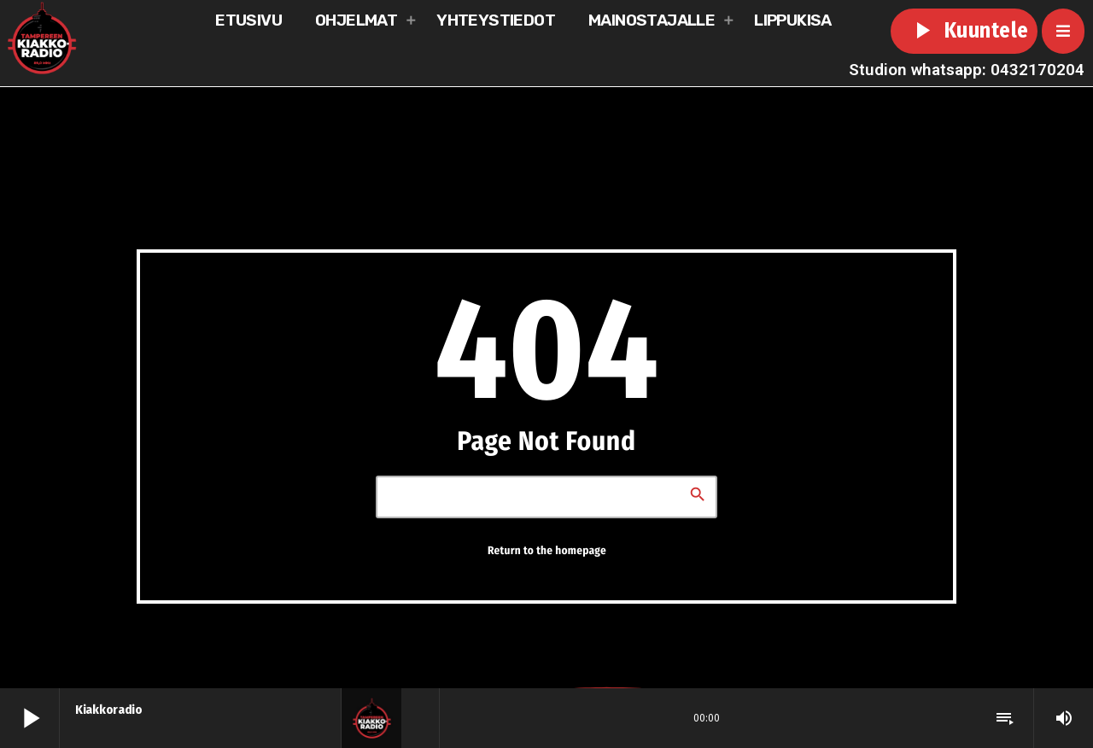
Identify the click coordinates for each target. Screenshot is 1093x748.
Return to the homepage (547, 551)
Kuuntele (964, 30)
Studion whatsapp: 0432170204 (966, 69)
